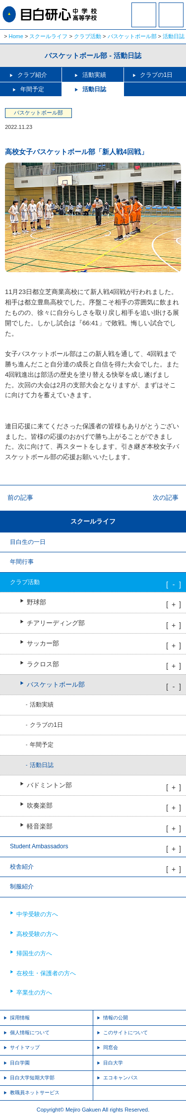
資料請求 (144, 21)
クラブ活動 (87, 36)
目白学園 (20, 1062)
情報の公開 (115, 1017)
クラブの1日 (156, 74)
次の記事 (166, 497)
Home (16, 36)
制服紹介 (22, 886)
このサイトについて (125, 1032)
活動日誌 (174, 36)
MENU (171, 14)
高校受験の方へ (37, 934)
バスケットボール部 (132, 36)
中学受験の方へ (37, 914)
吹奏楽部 (40, 805)
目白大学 (113, 1062)
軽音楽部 (40, 826)
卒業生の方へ (34, 992)
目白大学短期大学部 (32, 1077)
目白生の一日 (28, 541)
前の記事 (20, 497)
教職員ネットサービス (35, 1092)
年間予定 (32, 89)
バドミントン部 (49, 785)
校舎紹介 (22, 866)
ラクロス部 (43, 664)
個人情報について (30, 1032)
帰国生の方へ (34, 953)
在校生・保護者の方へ (46, 973)
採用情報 (20, 1017)
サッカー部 (43, 643)
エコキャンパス (120, 1077)
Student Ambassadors (39, 846)
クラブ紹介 (32, 74)
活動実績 (94, 74)
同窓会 (110, 1047)
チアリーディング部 (56, 623)
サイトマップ (25, 1047)
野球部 (36, 602)
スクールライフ (48, 36)
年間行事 (22, 561)
